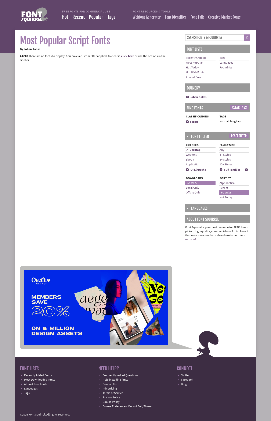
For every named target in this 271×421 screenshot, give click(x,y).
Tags (111, 17)
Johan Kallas (196, 97)
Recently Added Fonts (38, 375)
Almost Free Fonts (35, 384)
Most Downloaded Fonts (39, 380)
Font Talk (197, 17)
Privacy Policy (111, 397)
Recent (78, 17)
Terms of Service (113, 393)
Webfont (191, 155)
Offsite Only (193, 193)
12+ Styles (226, 164)
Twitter (185, 375)
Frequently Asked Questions (120, 375)
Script (192, 122)
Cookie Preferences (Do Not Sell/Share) (127, 406)
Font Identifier (175, 17)
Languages (226, 63)
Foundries (226, 67)
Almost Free (193, 77)
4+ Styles (225, 155)
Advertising (110, 389)
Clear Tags (239, 107)
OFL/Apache (196, 170)
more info (191, 239)
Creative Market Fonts (224, 17)
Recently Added (196, 58)
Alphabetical (227, 183)
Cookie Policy (111, 402)
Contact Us (109, 384)
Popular (96, 17)
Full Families (230, 170)
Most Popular (194, 63)
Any (222, 150)
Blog (184, 384)
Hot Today (192, 67)
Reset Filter (239, 136)
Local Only (192, 188)
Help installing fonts (115, 380)
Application (193, 164)
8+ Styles (225, 160)
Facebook (187, 380)
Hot (65, 17)
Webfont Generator (147, 17)
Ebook (190, 160)
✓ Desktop (193, 150)
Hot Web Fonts (195, 72)
